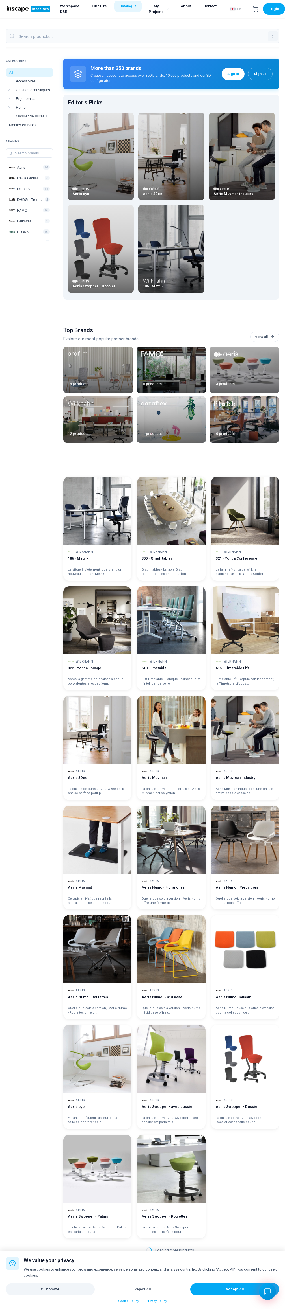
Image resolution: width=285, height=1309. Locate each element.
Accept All (235, 1289)
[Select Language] (235, 9)
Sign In (233, 74)
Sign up (260, 74)
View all (265, 336)
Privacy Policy (156, 1301)
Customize (50, 1289)
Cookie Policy (128, 1301)
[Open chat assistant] (267, 1291)
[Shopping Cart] (255, 9)
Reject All (142, 1289)
